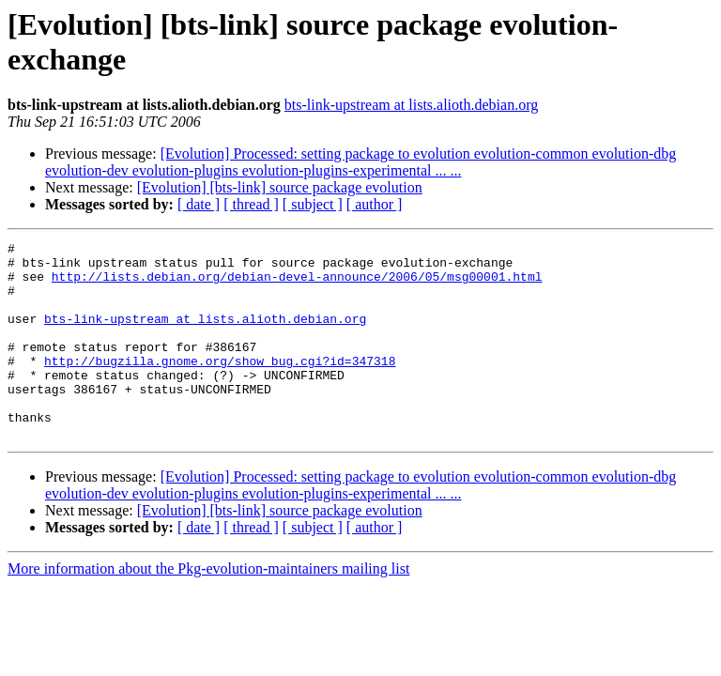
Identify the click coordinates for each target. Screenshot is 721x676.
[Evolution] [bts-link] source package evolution (279, 187)
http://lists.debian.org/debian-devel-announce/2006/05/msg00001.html (297, 284)
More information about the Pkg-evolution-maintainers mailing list (208, 608)
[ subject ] (313, 204)
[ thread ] (251, 204)
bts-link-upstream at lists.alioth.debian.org (411, 105)
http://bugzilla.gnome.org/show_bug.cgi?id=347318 (219, 385)
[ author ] (374, 204)
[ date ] (198, 204)
